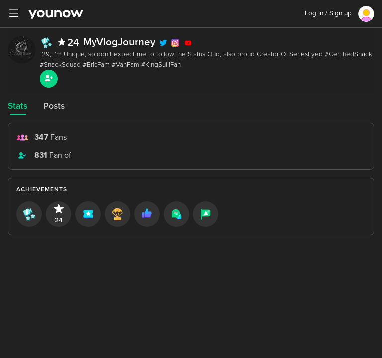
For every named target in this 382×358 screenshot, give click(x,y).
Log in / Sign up (328, 13)
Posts (54, 106)
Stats (17, 106)
